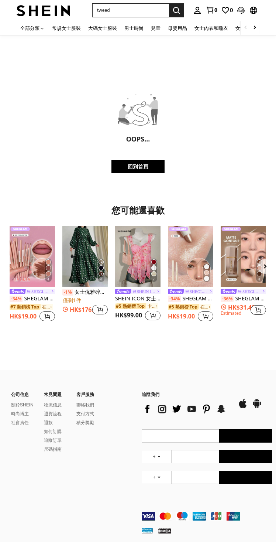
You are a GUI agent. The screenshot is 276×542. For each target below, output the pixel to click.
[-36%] (227, 299)
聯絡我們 (85, 405)
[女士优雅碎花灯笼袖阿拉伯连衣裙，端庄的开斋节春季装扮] (85, 256)
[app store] (243, 407)
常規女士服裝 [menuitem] (66, 28)
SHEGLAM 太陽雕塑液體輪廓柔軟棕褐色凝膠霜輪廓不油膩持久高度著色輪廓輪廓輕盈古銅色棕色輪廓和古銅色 (243, 299)
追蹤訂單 (53, 440)
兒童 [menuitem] (156, 28)
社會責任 (20, 422)
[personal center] (197, 10)
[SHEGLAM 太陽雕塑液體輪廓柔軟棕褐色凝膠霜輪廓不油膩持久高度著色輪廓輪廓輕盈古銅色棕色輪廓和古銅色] (243, 256)
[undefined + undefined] (156, 456)
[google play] (257, 407)
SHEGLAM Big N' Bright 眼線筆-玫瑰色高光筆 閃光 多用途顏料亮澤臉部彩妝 (190, 299)
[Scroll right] (254, 28)
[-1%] (67, 292)
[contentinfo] (207, 516)
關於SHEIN (22, 405)
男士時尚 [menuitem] (134, 28)
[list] (186, 409)
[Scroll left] (245, 28)
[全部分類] (32, 28)
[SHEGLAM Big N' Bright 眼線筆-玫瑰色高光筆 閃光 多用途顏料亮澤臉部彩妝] (190, 256)
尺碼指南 (53, 449)
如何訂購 (53, 431)
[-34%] (16, 299)
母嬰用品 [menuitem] (177, 28)
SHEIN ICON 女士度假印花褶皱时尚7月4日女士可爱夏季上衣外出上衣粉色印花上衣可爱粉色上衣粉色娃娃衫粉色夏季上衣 (138, 299)
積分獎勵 (85, 422)
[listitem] (32, 274)
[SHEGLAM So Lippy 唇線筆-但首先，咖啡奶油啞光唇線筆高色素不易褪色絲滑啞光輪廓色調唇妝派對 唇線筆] (32, 256)
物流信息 (53, 405)
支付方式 (85, 413)
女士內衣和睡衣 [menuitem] (211, 28)
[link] (211, 10)
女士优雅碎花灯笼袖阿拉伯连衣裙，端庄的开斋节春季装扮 (85, 292)
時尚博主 (20, 413)
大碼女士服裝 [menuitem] (102, 28)
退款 (48, 422)
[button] (241, 10)
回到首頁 (138, 166)
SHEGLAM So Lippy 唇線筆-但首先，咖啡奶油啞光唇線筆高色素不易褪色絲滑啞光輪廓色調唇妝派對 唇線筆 (32, 299)
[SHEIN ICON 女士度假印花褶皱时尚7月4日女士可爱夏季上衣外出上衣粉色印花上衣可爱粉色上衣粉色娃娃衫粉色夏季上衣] (138, 256)
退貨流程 (53, 413)
